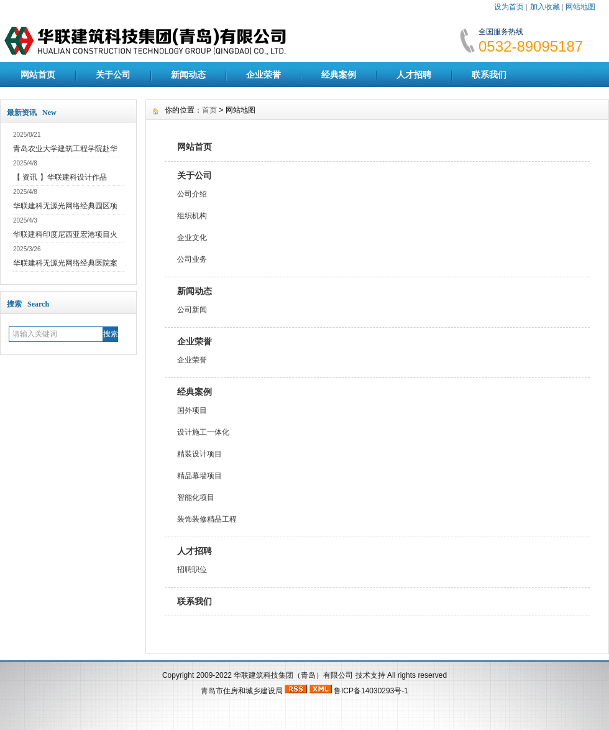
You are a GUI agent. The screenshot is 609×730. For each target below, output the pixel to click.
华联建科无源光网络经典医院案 (65, 263)
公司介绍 (192, 194)
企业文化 (192, 237)
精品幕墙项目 (199, 475)
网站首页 (38, 75)
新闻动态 (188, 75)
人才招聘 (413, 75)
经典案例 (338, 75)
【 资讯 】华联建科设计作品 (60, 177)
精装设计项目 (199, 454)
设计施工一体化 (203, 432)
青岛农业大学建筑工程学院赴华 (65, 148)
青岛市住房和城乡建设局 (242, 690)
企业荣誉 (263, 75)
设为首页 (509, 6)
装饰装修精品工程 (207, 519)
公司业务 (192, 259)
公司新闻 (192, 309)
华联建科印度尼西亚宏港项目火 (65, 234)
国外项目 (192, 410)
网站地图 (580, 6)
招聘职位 (192, 569)
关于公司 (113, 75)
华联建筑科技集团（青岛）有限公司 (293, 675)
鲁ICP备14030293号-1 (371, 690)
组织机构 (192, 215)
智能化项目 (195, 497)
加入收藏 (545, 6)
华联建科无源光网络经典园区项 (65, 205)
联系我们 (489, 75)
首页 (209, 110)
